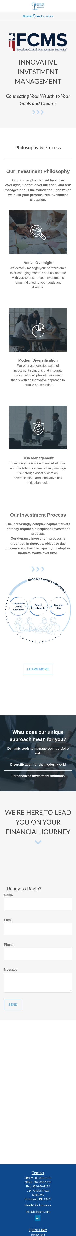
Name (8, 895)
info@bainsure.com (38, 1211)
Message (10, 969)
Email (8, 920)
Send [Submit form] (12, 1004)
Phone (8, 945)
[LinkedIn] (37, 1218)
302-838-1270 (42, 1178)
